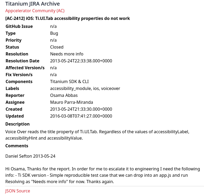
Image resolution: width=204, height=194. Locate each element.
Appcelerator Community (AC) (35, 11)
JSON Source (17, 191)
